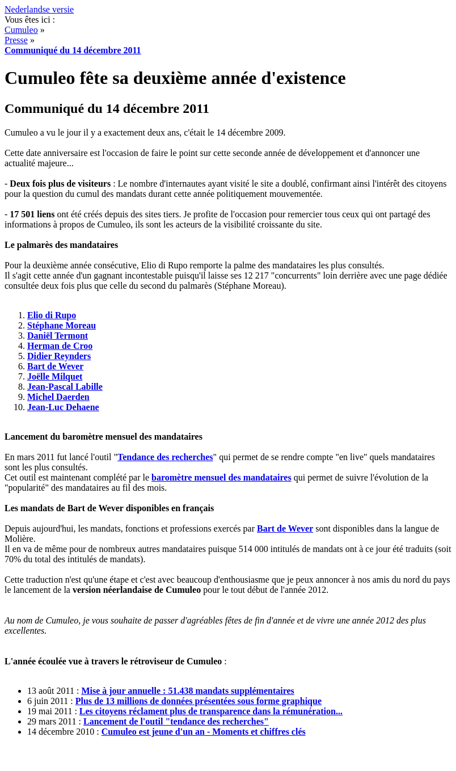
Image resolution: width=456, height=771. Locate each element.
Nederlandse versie (39, 9)
